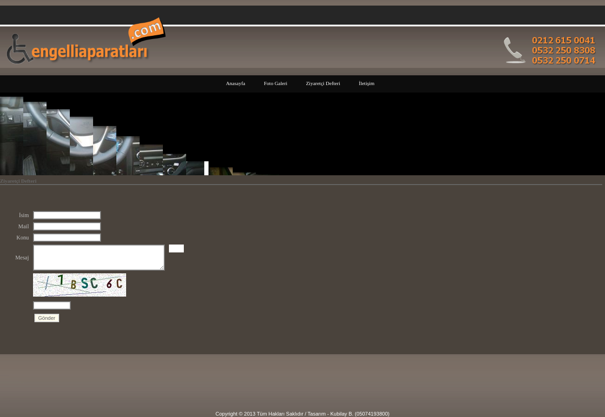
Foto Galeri (275, 83)
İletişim (367, 83)
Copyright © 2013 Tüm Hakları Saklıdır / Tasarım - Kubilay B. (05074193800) (302, 414)
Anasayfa (235, 83)
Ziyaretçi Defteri (323, 83)
